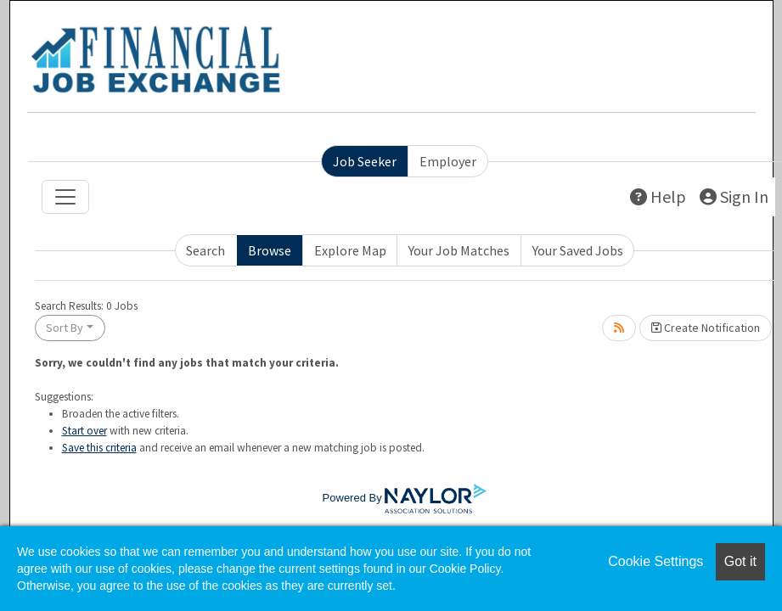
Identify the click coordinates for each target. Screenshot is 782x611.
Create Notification (705, 327)
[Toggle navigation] (65, 197)
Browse (269, 250)
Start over (84, 430)
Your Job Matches (458, 250)
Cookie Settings (655, 561)
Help (658, 196)
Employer (447, 161)
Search (205, 250)
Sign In (734, 196)
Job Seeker (365, 161)
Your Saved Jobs (577, 250)
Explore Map (350, 250)
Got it (740, 561)
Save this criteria (99, 447)
